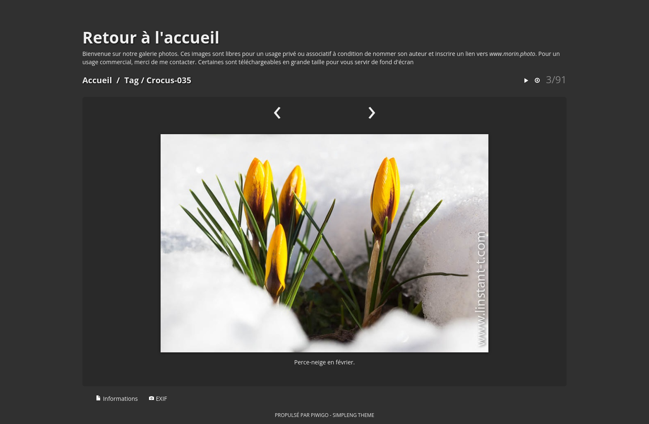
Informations (117, 398)
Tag (131, 80)
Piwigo (320, 415)
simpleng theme (353, 415)
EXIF (158, 398)
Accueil (97, 80)
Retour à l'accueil (150, 37)
